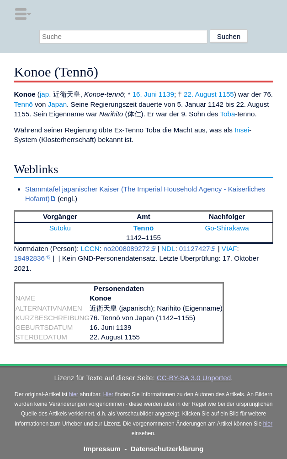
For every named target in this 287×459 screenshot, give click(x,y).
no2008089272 (126, 248)
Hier (108, 394)
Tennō (23, 104)
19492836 (29, 258)
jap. (45, 94)
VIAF (229, 248)
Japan (57, 104)
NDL (168, 248)
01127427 (194, 248)
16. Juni (145, 94)
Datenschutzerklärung (167, 449)
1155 (226, 94)
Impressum (102, 449)
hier (73, 394)
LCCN (89, 248)
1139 (166, 94)
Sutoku (60, 228)
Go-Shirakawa (227, 228)
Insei (241, 130)
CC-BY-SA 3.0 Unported (194, 378)
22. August (200, 94)
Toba (227, 114)
